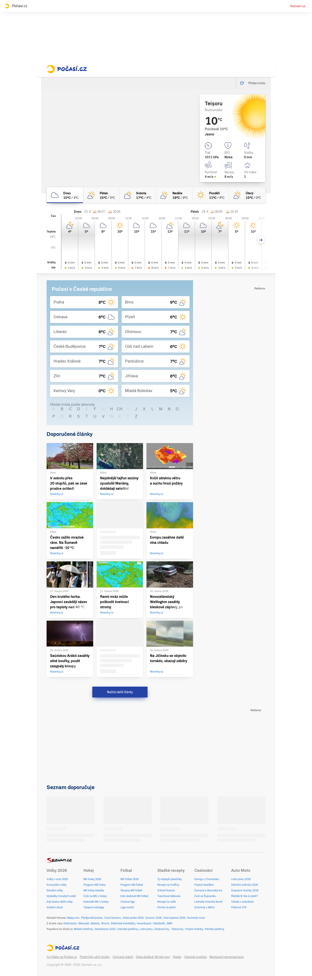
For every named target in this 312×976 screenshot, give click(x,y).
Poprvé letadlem (204, 884)
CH (119, 409)
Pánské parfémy (214, 929)
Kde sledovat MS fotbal (134, 896)
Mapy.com (73, 917)
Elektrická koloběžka (123, 923)
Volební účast (55, 907)
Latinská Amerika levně (208, 901)
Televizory (177, 929)
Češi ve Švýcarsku (205, 896)
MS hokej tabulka (93, 890)
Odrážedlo (159, 923)
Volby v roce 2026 (57, 879)
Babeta (95, 923)
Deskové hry (162, 929)
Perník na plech (166, 907)
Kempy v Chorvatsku (206, 879)
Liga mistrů (127, 907)
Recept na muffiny (168, 884)
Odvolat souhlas (195, 957)
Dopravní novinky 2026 (244, 890)
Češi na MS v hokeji (95, 896)
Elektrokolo (70, 923)
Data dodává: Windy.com (153, 957)
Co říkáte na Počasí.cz (62, 957)
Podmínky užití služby (95, 957)
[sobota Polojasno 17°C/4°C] (138, 195)
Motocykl (83, 923)
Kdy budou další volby (60, 901)
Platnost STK (239, 907)
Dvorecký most (196, 917)
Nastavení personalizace (227, 957)
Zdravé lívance (166, 890)
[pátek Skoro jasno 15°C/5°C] (101, 195)
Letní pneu (146, 929)
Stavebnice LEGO (105, 929)
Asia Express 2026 (174, 917)
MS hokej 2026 (92, 879)
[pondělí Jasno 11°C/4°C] (210, 195)
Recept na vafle (166, 901)
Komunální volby (57, 884)
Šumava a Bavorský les (208, 890)
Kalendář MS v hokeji (96, 901)
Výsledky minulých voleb (61, 896)
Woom (105, 923)
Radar (177, 957)
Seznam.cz (297, 6)
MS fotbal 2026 (129, 879)
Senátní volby (55, 890)
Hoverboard (144, 923)
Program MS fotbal (131, 884)
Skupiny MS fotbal (131, 890)
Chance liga (127, 901)
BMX (169, 923)
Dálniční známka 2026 (244, 884)
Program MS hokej (94, 884)
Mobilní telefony (83, 929)
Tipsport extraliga (93, 907)
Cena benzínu (112, 917)
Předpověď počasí (91, 917)
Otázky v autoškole (242, 901)
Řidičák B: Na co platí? (244, 896)
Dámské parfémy (127, 929)
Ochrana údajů (123, 957)
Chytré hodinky (194, 929)
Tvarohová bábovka (168, 896)
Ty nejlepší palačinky (169, 879)
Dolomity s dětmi (204, 907)
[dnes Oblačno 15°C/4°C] (65, 195)
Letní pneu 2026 (241, 879)
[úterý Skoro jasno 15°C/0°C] (247, 195)
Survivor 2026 (153, 917)
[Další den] (261, 239)
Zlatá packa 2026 (133, 917)
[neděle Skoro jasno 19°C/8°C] (174, 195)
